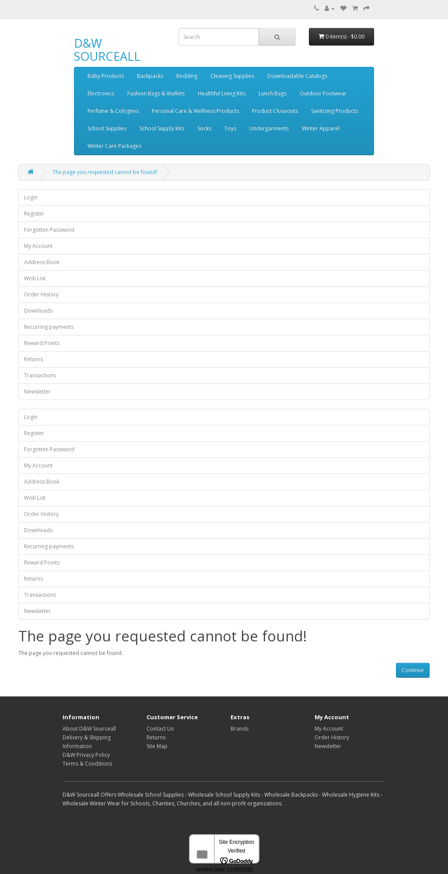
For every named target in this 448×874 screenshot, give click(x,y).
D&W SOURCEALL (107, 49)
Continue (413, 670)
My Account (38, 246)
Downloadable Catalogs (297, 76)
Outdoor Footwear (323, 93)
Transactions (40, 375)
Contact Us (160, 728)
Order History (41, 294)
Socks (204, 128)
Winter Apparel (321, 128)
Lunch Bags (273, 93)
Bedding (186, 76)
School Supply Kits (162, 128)
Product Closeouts (275, 111)
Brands (239, 728)
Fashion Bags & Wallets (156, 93)
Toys (230, 128)
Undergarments (269, 128)
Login (31, 197)
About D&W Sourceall (89, 728)
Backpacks (150, 76)
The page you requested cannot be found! (104, 172)
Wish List (35, 278)
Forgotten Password (49, 229)
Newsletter (37, 391)
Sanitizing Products (334, 111)
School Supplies (107, 128)
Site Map (157, 746)
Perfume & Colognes (113, 111)
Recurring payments (49, 327)
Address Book (42, 262)
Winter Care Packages (114, 146)
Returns (33, 359)
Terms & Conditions (87, 763)
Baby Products (106, 76)
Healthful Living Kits (221, 93)
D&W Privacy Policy (86, 755)
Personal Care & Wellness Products (195, 111)
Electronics (101, 93)
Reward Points (42, 343)
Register (34, 213)
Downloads (38, 310)
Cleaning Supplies (232, 76)
